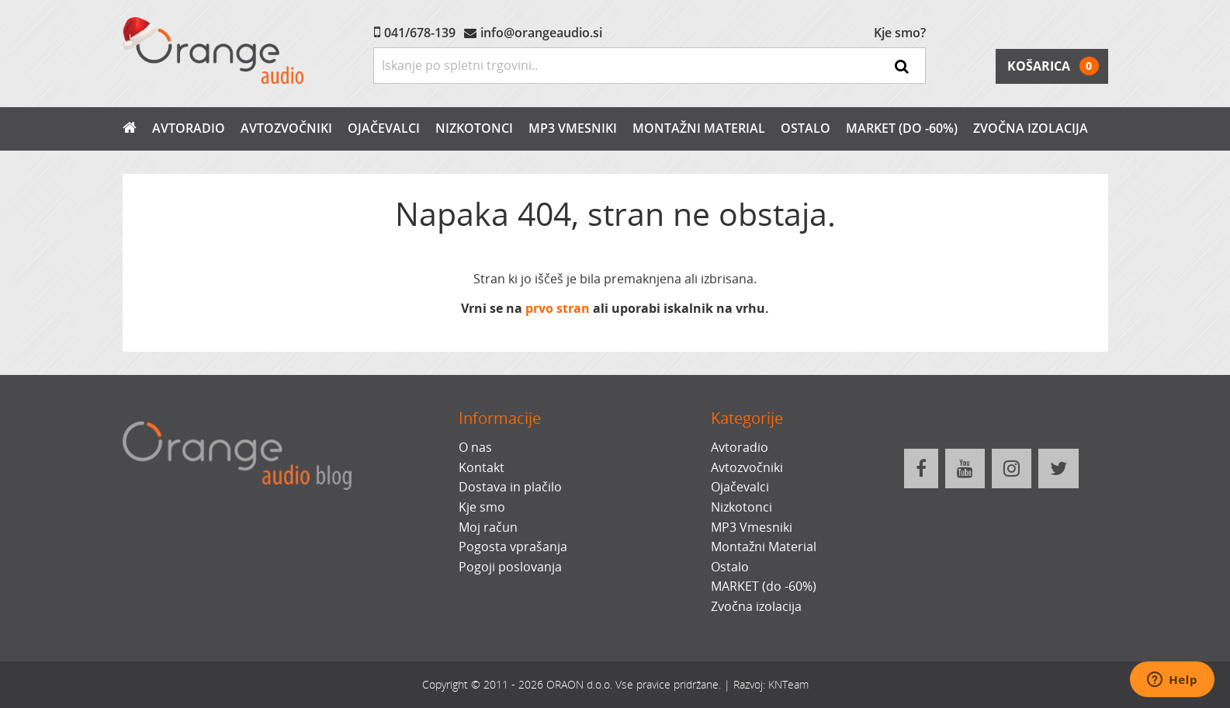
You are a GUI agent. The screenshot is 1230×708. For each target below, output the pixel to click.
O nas (475, 447)
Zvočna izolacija (1030, 128)
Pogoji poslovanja (510, 566)
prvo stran (557, 308)
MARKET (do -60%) (902, 128)
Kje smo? (900, 32)
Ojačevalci (384, 128)
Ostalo (805, 128)
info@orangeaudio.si (541, 32)
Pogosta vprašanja (513, 546)
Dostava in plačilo (510, 486)
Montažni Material (698, 128)
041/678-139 (420, 32)
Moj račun (488, 527)
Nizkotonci (474, 128)
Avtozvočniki (286, 128)
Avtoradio (188, 128)
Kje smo (482, 506)
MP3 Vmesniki (572, 128)
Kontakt (481, 467)
